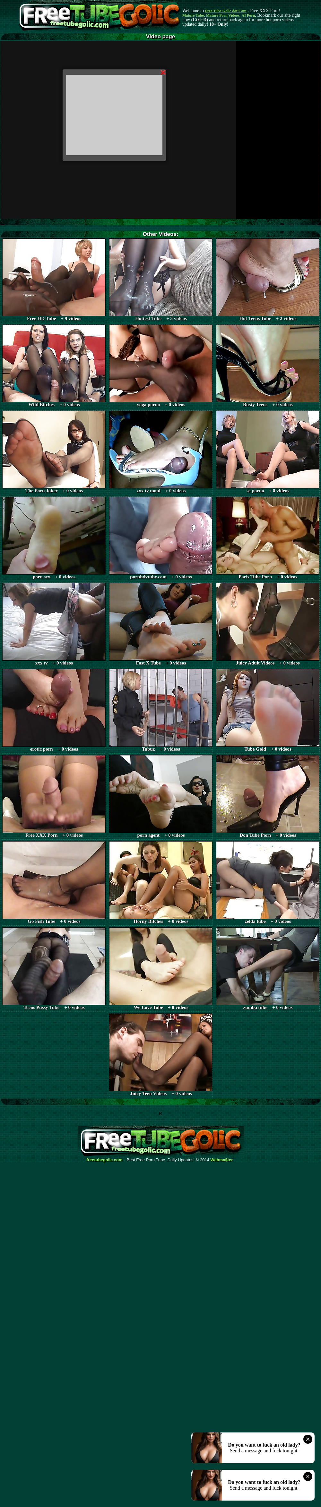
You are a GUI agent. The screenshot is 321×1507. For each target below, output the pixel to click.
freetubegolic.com (105, 1160)
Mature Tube (193, 15)
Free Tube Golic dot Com (225, 11)
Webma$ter (222, 1160)
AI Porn (248, 15)
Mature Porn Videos (222, 15)
